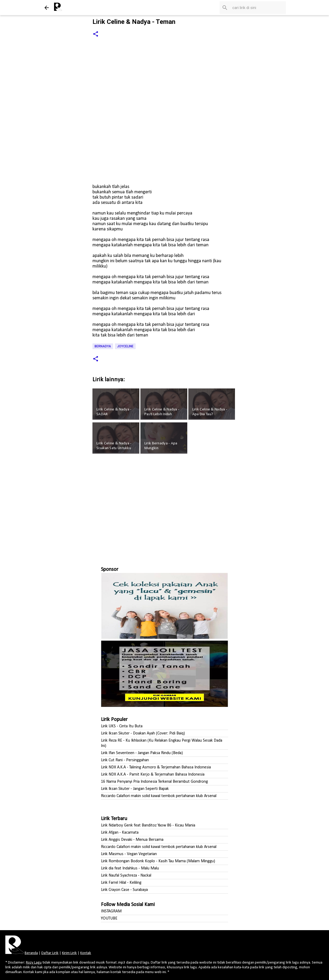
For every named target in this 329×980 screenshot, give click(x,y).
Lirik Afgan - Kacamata (120, 832)
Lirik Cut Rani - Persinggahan (125, 760)
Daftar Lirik (50, 953)
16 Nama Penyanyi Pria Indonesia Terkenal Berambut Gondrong (154, 782)
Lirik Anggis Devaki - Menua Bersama (132, 840)
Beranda (31, 953)
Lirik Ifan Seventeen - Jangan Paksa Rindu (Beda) (142, 753)
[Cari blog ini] (258, 7)
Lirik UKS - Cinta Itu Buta (122, 726)
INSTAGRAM (111, 911)
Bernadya (103, 346)
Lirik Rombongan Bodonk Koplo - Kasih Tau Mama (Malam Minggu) (158, 861)
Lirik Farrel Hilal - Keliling (121, 883)
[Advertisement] (164, 508)
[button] (95, 34)
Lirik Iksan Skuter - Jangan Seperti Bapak (135, 789)
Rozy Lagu (34, 963)
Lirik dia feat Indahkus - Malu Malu (130, 868)
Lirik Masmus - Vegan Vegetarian (129, 854)
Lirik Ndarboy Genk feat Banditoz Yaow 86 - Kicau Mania (148, 825)
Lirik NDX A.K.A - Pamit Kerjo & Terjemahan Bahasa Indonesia (152, 774)
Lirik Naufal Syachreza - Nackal (126, 875)
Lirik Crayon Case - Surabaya (124, 890)
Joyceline (125, 346)
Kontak (85, 953)
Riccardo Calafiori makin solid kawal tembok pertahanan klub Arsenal (158, 796)
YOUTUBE (109, 918)
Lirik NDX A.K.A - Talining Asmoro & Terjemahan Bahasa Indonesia (156, 767)
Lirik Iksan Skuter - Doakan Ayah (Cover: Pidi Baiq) (143, 733)
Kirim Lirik (69, 953)
